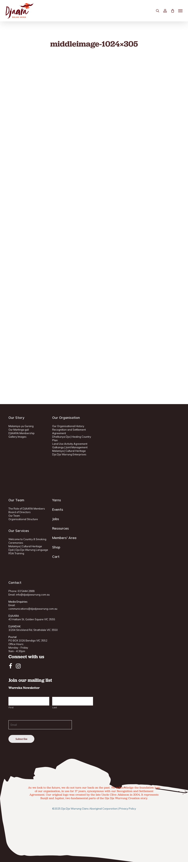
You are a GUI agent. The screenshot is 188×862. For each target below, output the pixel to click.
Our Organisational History (68, 426)
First (11, 707)
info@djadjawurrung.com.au (33, 594)
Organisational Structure (23, 519)
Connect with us (26, 656)
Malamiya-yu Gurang (21, 426)
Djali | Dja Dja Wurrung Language (28, 549)
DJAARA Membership (21, 433)
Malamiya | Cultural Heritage (69, 450)
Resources (60, 528)
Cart (55, 557)
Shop (56, 547)
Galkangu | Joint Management (70, 447)
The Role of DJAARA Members (26, 508)
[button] (180, 11)
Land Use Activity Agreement (69, 443)
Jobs (55, 519)
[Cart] (172, 10)
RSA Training (16, 553)
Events (57, 509)
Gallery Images (17, 436)
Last (54, 707)
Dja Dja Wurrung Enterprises (69, 454)
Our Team (14, 515)
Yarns (56, 500)
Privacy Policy (127, 808)
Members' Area (64, 538)
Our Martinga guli (18, 429)
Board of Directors (19, 512)
